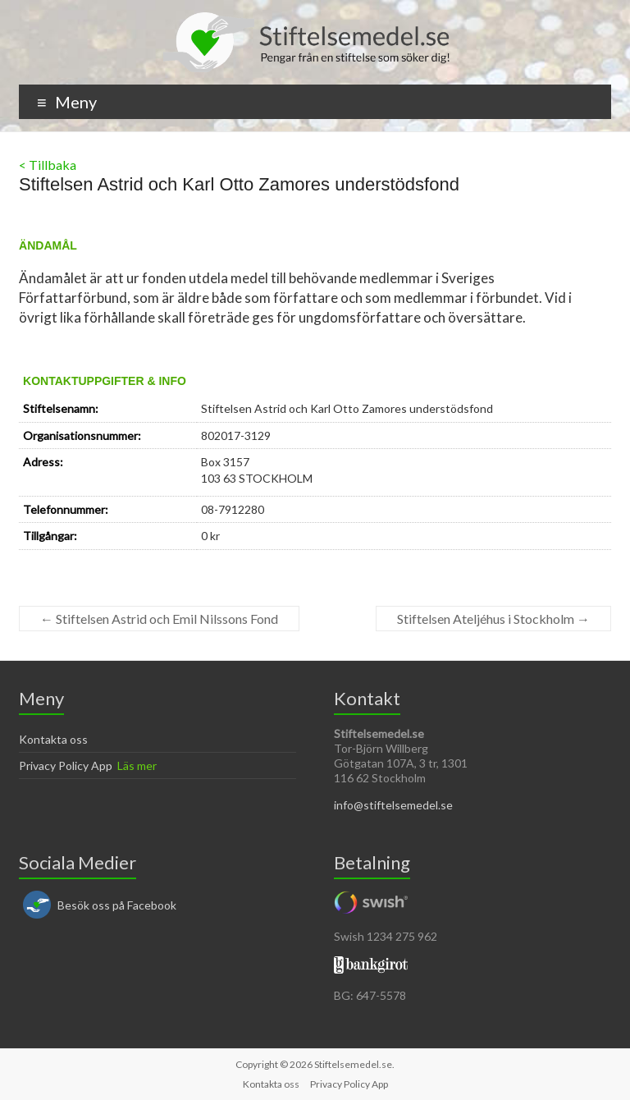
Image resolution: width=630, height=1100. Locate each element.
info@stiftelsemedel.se (393, 805)
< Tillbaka (47, 164)
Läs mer (137, 765)
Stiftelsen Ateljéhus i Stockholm (493, 618)
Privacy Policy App (65, 765)
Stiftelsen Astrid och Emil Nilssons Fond (159, 618)
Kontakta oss (53, 739)
